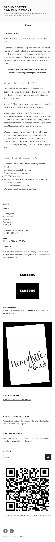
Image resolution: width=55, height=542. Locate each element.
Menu (27, 25)
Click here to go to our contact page (17, 400)
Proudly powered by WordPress (14, 537)
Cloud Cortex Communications (18, 9)
